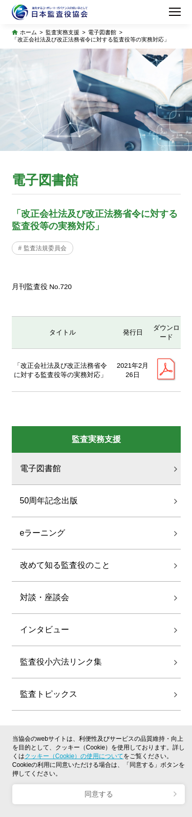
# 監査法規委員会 (42, 248)
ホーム (28, 32)
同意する (98, 794)
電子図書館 (102, 32)
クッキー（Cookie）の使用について (74, 756)
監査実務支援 (62, 32)
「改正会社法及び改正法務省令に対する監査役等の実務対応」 (90, 39)
